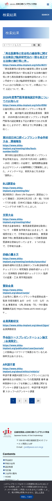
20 (38, 400)
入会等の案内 (11, 473)
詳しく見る (39, 492)
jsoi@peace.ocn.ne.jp (33, 447)
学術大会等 (10, 463)
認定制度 (9, 466)
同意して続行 (26, 497)
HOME (8, 476)
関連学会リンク (12, 480)
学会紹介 (9, 460)
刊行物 (8, 470)
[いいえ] (48, 490)
